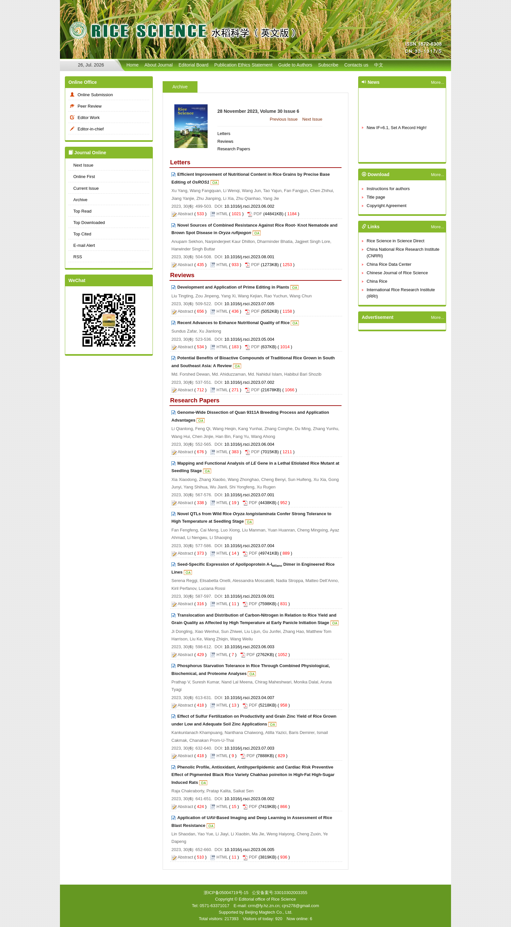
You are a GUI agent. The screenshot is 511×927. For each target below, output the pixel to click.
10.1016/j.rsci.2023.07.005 (249, 303)
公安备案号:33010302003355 (279, 892)
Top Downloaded (86, 222)
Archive (77, 199)
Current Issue (83, 188)
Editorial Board (194, 64)
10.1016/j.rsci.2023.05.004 (249, 339)
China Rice (377, 281)
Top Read (80, 211)
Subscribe (328, 64)
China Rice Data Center (389, 264)
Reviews (225, 141)
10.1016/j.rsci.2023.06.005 (249, 849)
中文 (378, 64)
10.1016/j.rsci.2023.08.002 (249, 798)
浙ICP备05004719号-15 (226, 892)
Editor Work (84, 117)
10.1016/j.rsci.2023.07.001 (249, 494)
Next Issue (80, 165)
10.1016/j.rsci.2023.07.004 (249, 545)
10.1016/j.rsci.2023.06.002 (249, 206)
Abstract (185, 213)
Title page (376, 197)
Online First (81, 176)
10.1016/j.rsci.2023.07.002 (249, 382)
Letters (223, 133)
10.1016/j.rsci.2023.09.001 (249, 596)
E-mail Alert (81, 245)
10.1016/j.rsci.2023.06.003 (249, 646)
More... (437, 82)
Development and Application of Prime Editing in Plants (233, 287)
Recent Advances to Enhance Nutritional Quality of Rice (233, 322)
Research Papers (233, 148)
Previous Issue (284, 119)
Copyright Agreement (386, 205)
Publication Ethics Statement (243, 64)
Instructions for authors (388, 188)
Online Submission (90, 94)
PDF (258, 213)
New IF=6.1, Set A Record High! (397, 132)
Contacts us (356, 64)
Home (132, 64)
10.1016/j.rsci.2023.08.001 (249, 256)
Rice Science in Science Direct (395, 240)
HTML (222, 213)
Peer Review (85, 106)
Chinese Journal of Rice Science (397, 272)
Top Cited (79, 234)
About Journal (158, 64)
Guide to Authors (295, 64)
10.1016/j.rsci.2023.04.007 (249, 697)
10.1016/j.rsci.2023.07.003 (249, 748)
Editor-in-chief (86, 129)
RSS (75, 256)
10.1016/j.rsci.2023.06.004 (249, 444)
